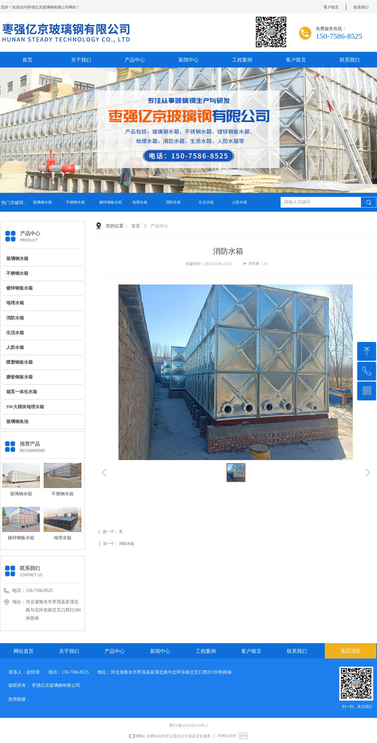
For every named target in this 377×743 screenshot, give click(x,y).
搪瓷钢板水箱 (19, 377)
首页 (135, 226)
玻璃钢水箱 (42, 202)
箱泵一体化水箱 (21, 391)
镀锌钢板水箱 (110, 202)
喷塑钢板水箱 (19, 362)
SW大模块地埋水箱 (25, 406)
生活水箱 (206, 202)
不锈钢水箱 (75, 202)
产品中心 (159, 226)
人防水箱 (239, 202)
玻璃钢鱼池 (17, 421)
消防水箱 (173, 202)
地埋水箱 (139, 202)
